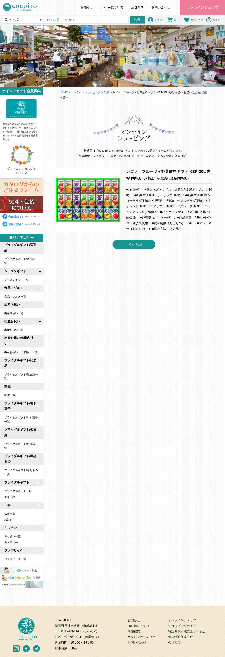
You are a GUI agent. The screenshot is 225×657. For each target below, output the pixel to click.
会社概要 (174, 642)
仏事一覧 (9, 513)
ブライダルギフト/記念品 (20, 363)
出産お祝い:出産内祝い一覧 (21, 352)
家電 (7, 386)
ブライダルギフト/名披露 (20, 432)
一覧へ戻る (134, 244)
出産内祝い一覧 (13, 313)
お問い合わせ (160, 7)
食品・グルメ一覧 (15, 296)
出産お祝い (12, 321)
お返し (8, 519)
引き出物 (9, 497)
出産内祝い (12, 304)
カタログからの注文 (142, 637)
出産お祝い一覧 (13, 329)
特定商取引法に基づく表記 (187, 631)
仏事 (7, 505)
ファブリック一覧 (15, 559)
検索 (137, 19)
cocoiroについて (139, 625)
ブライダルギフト (16, 482)
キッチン (10, 527)
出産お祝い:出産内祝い (18, 340)
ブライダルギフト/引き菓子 (20, 406)
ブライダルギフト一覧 (18, 491)
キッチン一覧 (12, 536)
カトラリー (11, 542)
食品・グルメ (13, 288)
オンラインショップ (202, 7)
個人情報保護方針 (180, 637)
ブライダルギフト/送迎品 (20, 247)
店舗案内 (137, 7)
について (112, 7)
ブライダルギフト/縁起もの (20, 458)
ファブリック (13, 550)
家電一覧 (9, 395)
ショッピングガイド (182, 625)
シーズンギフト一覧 (16, 279)
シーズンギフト (15, 271)
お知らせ (87, 7)
